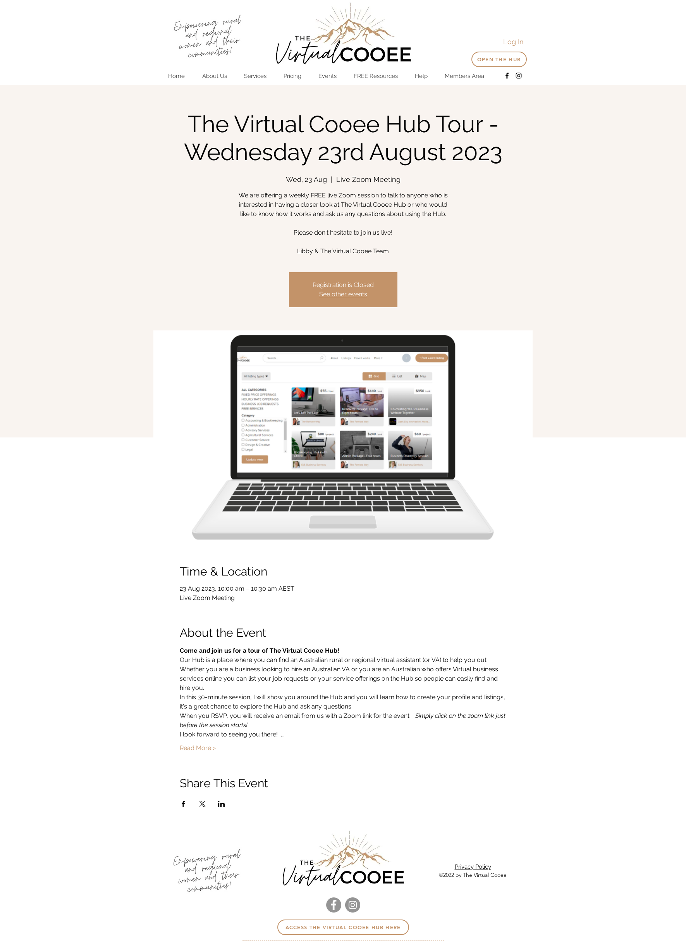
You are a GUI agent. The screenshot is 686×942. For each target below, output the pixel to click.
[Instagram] (519, 76)
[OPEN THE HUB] (499, 59)
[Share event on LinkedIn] (221, 804)
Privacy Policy (473, 866)
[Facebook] (507, 76)
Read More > (198, 748)
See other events (343, 294)
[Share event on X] (202, 804)
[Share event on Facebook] (183, 804)
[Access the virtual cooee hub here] (343, 927)
